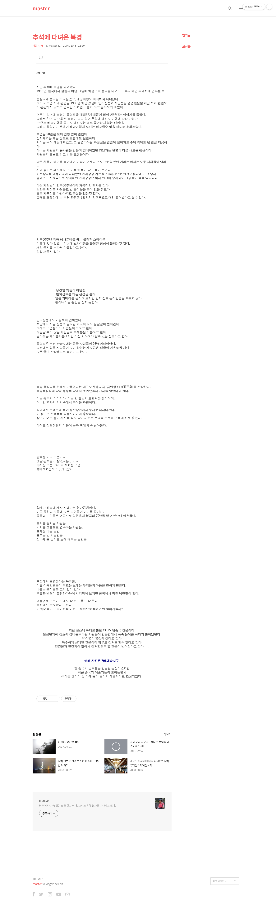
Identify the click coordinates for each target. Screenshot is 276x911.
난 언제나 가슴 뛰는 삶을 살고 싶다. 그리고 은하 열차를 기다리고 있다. (77, 805)
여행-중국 (38, 46)
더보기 (167, 734)
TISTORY (38, 879)
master (41, 8)
